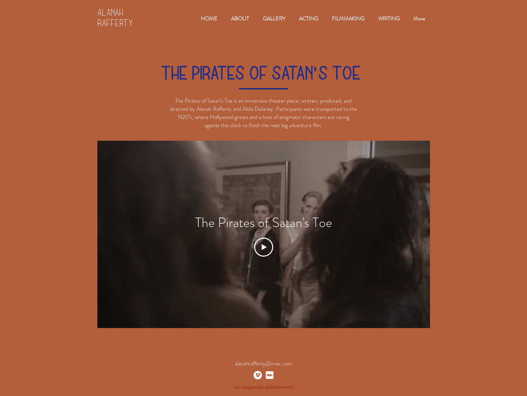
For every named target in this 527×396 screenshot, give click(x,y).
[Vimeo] (257, 375)
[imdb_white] (269, 375)
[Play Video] (263, 247)
